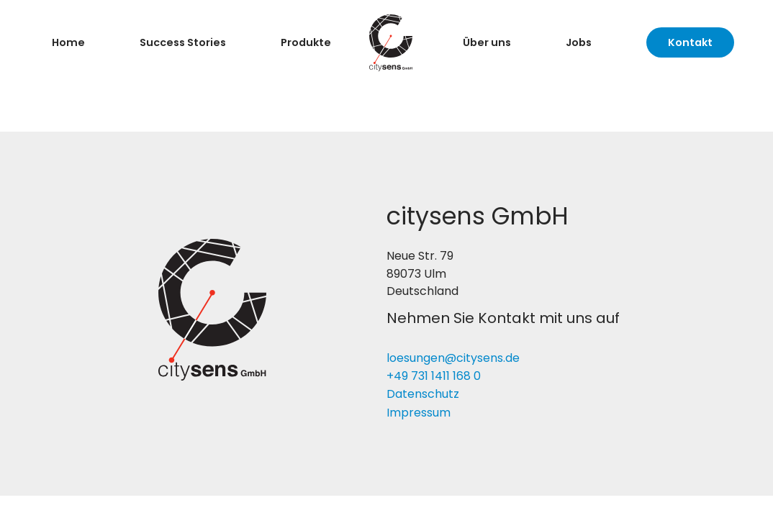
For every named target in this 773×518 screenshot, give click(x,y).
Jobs (579, 42)
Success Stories (183, 42)
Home (68, 42)
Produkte (306, 42)
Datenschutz (422, 394)
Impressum (418, 412)
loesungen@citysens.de (453, 358)
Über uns (487, 42)
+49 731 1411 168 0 (433, 376)
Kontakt (690, 42)
